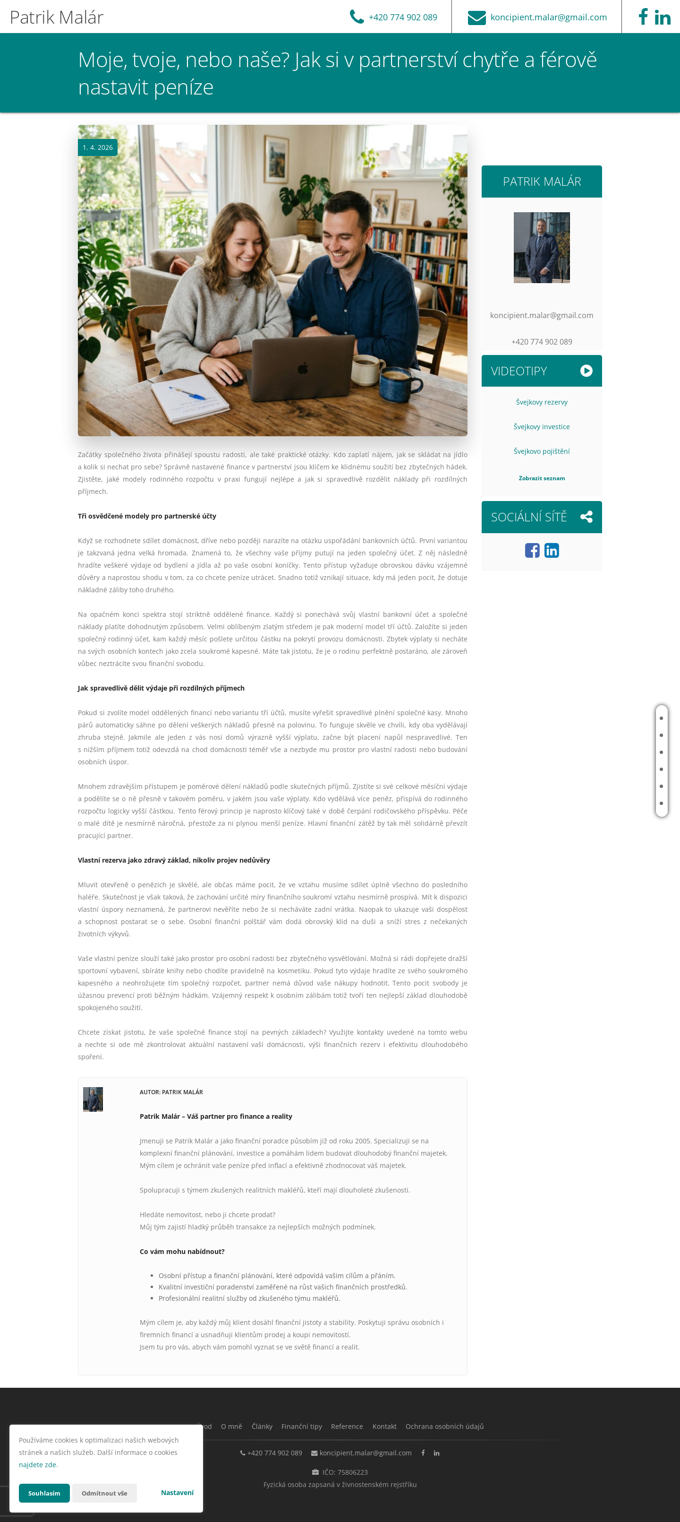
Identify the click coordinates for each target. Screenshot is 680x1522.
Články (612, 752)
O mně (611, 735)
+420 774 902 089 (267, 1452)
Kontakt (614, 803)
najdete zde (37, 1464)
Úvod (610, 718)
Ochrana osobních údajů (460, 1426)
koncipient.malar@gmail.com (363, 1452)
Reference (617, 786)
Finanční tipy (621, 769)
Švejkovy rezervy (542, 402)
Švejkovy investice (542, 426)
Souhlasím (45, 1492)
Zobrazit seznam (542, 478)
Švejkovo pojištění (542, 451)
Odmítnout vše (108, 1492)
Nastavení (177, 1492)
